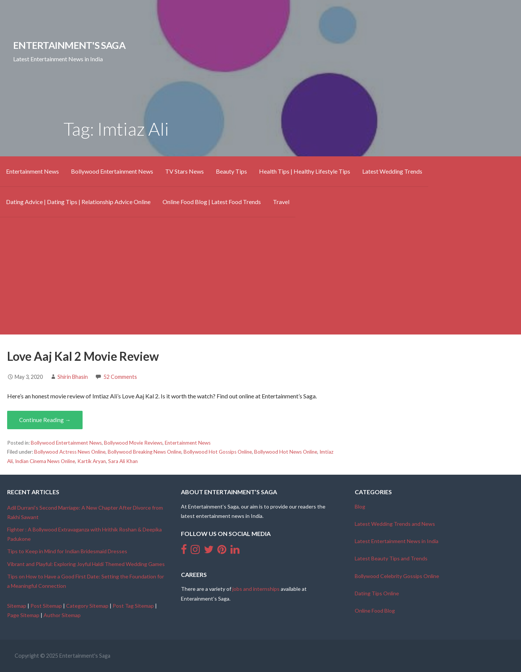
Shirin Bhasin (72, 377)
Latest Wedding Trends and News (395, 524)
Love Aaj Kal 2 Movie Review (83, 356)
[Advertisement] (260, 281)
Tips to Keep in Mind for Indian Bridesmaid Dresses (67, 551)
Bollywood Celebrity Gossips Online (397, 576)
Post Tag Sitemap (133, 605)
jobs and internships (256, 589)
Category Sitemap (87, 605)
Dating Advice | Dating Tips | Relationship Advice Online (78, 201)
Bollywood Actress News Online (69, 452)
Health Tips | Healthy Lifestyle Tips (304, 171)
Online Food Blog (375, 610)
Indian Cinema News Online (45, 461)
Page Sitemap (23, 615)
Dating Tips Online (377, 593)
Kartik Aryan (91, 461)
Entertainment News (32, 171)
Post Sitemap (46, 605)
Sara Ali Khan (123, 461)
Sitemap (16, 605)
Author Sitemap (62, 615)
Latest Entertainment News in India (396, 541)
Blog (360, 506)
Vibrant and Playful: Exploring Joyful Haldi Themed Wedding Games (86, 564)
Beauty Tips (231, 171)
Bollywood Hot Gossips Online (218, 452)
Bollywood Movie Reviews (133, 443)
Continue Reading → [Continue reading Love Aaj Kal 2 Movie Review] (45, 419)
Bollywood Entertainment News (112, 171)
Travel (281, 201)
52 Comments (120, 377)
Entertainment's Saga (69, 45)
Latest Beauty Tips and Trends (391, 558)
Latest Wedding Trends (392, 171)
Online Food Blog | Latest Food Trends (212, 201)
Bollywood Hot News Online (285, 452)
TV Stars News (184, 171)
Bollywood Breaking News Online (144, 452)
